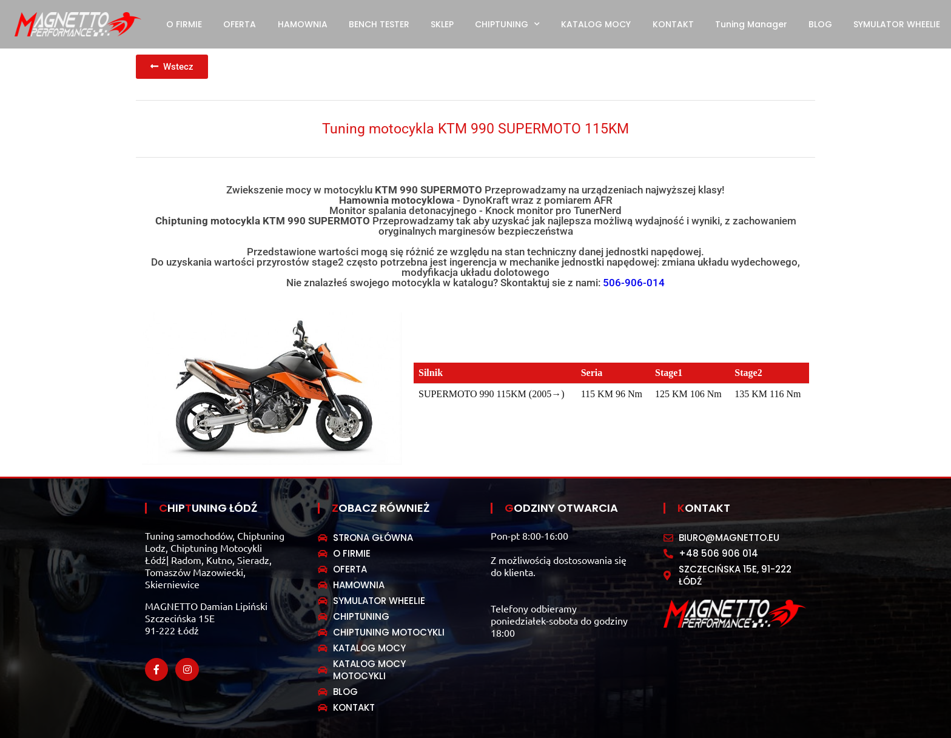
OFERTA (239, 24)
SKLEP (442, 24)
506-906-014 (634, 283)
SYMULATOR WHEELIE (896, 24)
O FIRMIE (184, 24)
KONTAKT (673, 24)
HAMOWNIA (303, 24)
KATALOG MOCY (596, 24)
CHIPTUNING (507, 24)
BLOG (820, 24)
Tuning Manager (751, 24)
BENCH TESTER (379, 24)
